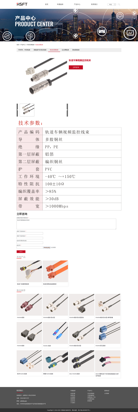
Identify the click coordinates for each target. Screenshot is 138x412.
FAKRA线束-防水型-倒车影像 (104, 317)
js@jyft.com (23, 401)
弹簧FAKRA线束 (48, 374)
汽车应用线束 (30, 44)
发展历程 (72, 395)
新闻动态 (106, 390)
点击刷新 (53, 247)
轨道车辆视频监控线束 (66, 224)
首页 (18, 44)
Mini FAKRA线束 (74, 374)
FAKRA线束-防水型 (49, 317)
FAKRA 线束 (47, 345)
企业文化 (72, 400)
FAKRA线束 (20, 317)
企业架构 (72, 397)
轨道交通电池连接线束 (49, 284)
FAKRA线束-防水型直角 (76, 317)
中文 (112, 4)
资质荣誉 (72, 399)
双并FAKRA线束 (22, 374)
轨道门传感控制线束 (23, 284)
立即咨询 (76, 67)
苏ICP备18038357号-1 (84, 410)
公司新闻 (106, 393)
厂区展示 (72, 402)
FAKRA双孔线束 (100, 345)
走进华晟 (72, 393)
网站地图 (74, 410)
